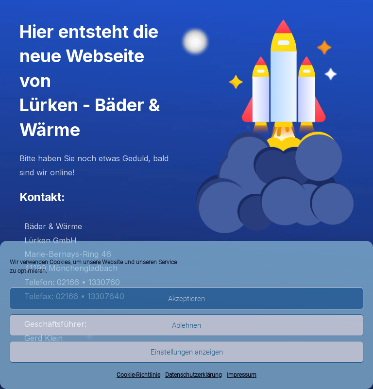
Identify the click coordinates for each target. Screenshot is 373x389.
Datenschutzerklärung (193, 375)
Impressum (241, 375)
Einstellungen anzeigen (187, 352)
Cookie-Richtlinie (138, 375)
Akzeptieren (186, 298)
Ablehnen (186, 325)
